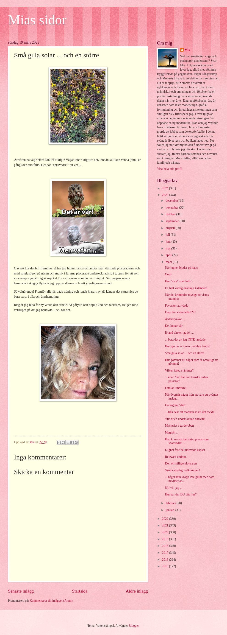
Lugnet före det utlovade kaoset (185, 450)
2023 (165, 195)
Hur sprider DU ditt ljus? (181, 494)
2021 (165, 525)
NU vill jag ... (173, 488)
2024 (165, 188)
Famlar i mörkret (175, 388)
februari (171, 503)
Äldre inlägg (137, 591)
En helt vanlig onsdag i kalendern (186, 288)
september (173, 221)
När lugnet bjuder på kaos (181, 267)
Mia (187, 50)
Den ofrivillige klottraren (181, 463)
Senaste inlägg (21, 591)
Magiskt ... (171, 432)
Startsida (80, 591)
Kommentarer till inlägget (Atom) (51, 600)
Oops (168, 274)
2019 (165, 539)
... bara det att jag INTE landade (185, 339)
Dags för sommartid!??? (180, 312)
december (172, 200)
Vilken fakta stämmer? (179, 370)
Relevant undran (175, 457)
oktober (171, 214)
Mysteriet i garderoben (179, 425)
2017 (165, 552)
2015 (165, 566)
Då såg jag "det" (175, 405)
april (169, 255)
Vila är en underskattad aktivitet (185, 419)
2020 (165, 532)
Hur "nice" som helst (178, 281)
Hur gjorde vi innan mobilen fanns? (187, 346)
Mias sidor (37, 19)
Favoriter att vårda (176, 305)
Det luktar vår (174, 325)
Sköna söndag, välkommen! (182, 470)
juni (169, 241)
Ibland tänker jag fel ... (179, 332)
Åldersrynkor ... (175, 319)
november (172, 207)
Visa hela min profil (169, 169)
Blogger (134, 625)
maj (168, 248)
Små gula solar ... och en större (184, 353)
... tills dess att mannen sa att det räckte (189, 412)
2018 (165, 546)
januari (170, 510)
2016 (165, 559)
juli (168, 234)
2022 (165, 518)
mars (169, 262)
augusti (171, 228)
